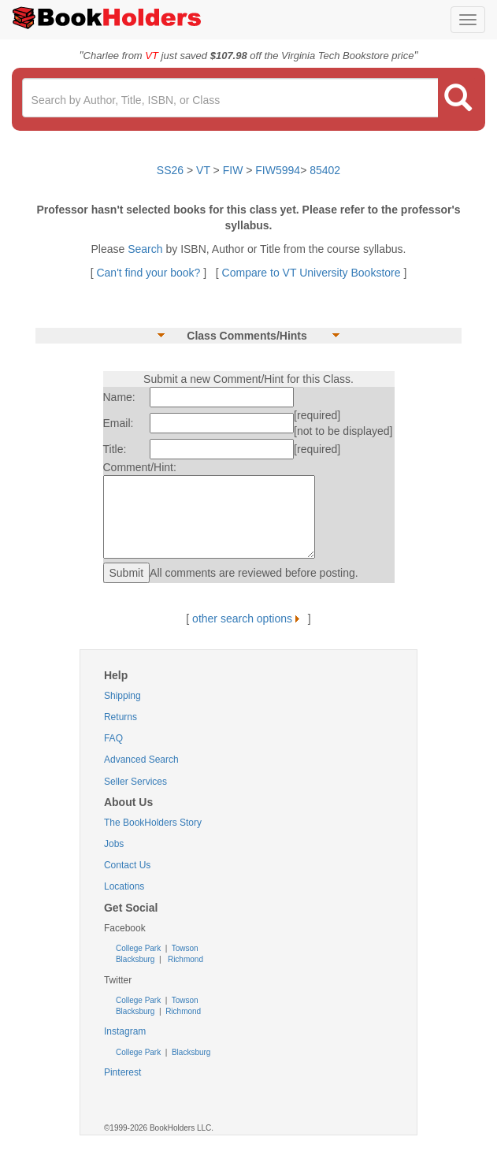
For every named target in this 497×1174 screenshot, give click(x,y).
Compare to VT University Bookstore (311, 272)
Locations (124, 886)
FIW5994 (277, 170)
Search (146, 249)
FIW (233, 170)
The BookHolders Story (153, 822)
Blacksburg (135, 959)
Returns (120, 717)
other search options (248, 618)
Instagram (125, 1031)
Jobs (114, 843)
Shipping (122, 695)
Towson (183, 948)
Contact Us (127, 865)
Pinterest (122, 1072)
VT (204, 170)
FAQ (113, 738)
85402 (325, 170)
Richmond (184, 959)
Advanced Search (141, 759)
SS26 (170, 170)
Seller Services (135, 781)
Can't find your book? (149, 272)
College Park (139, 948)
